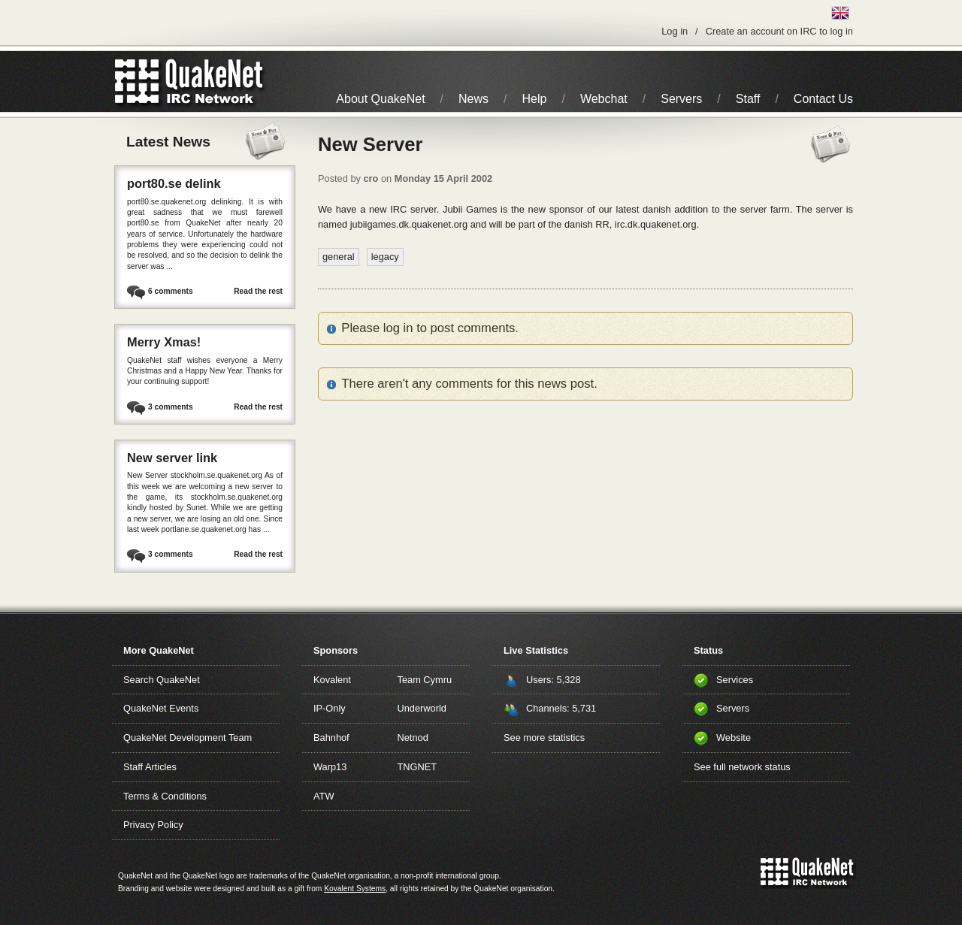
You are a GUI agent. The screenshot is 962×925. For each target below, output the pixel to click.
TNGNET (417, 766)
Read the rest (258, 291)
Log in (674, 31)
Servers (681, 98)
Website (733, 737)
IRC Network (216, 81)
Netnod (413, 737)
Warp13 (329, 766)
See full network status (742, 766)
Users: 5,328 (553, 679)
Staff (748, 98)
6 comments (170, 291)
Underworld (422, 708)
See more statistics (544, 737)
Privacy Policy (153, 824)
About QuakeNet (380, 98)
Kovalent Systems (355, 888)
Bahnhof (331, 737)
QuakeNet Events (160, 708)
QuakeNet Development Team (187, 737)
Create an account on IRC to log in (779, 31)
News (473, 98)
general (338, 256)
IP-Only (329, 708)
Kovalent (332, 679)
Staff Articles (150, 766)
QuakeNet (137, 81)
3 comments (170, 407)
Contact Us (823, 98)
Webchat (604, 98)
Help (534, 98)
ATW (323, 796)
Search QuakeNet (161, 679)
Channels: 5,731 (561, 708)
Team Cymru (425, 679)
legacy (385, 256)
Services (734, 679)
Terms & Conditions (165, 796)
